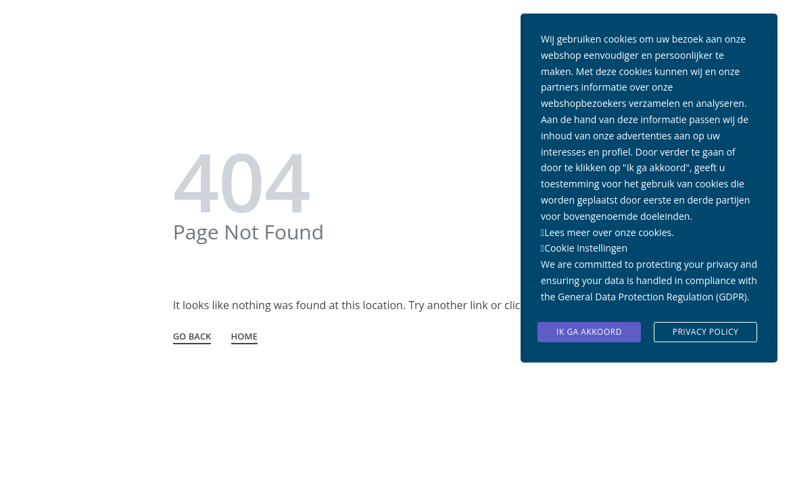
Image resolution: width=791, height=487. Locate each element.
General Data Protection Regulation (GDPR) (652, 296)
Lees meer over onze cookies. (609, 232)
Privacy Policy (706, 332)
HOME (244, 337)
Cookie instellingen (585, 247)
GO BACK (192, 337)
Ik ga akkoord (589, 332)
